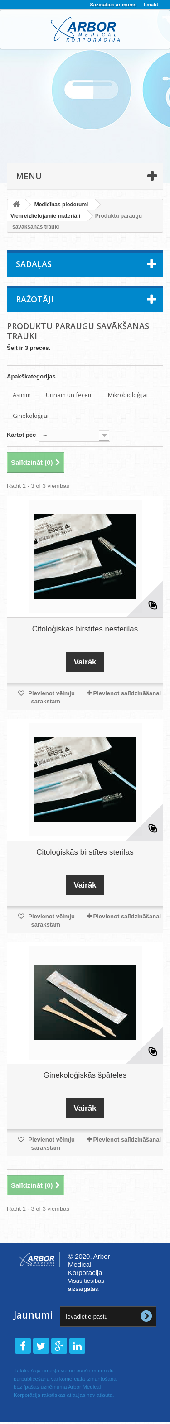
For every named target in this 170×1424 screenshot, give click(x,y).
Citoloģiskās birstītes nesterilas (85, 629)
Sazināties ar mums (113, 4)
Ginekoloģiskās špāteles (85, 1075)
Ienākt (151, 4)
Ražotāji (34, 299)
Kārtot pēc (21, 434)
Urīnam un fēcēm (69, 395)
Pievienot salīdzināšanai (127, 693)
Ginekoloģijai (31, 415)
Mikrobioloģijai (128, 395)
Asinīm (22, 395)
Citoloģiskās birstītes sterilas (84, 852)
